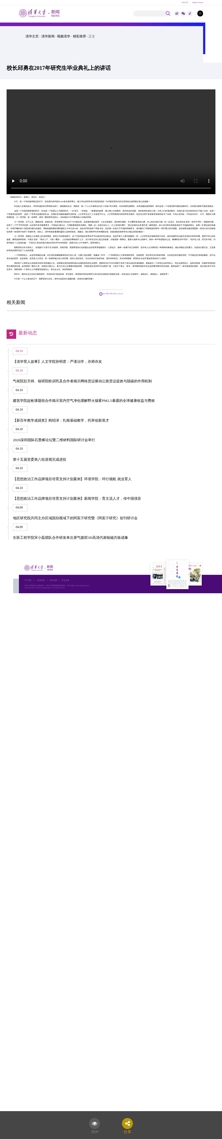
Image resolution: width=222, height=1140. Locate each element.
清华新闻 (48, 36)
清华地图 (53, 580)
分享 (127, 1131)
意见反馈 (65, 580)
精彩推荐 (79, 36)
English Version (197, 2)
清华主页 (185, 2)
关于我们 (28, 580)
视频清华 (63, 36)
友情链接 (41, 580)
